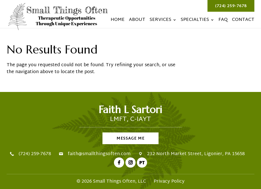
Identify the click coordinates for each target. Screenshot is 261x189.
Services (160, 21)
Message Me (130, 138)
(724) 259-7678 (231, 6)
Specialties (195, 21)
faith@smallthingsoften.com (99, 154)
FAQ (223, 21)
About (137, 21)
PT (142, 162)
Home (118, 21)
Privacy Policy (169, 181)
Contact (243, 21)
